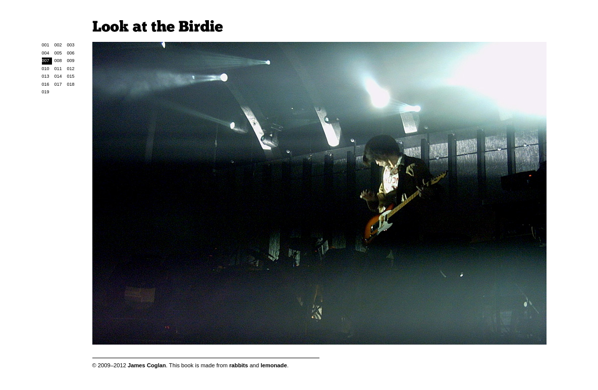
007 (45, 60)
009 (71, 60)
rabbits (238, 365)
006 (71, 52)
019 (45, 91)
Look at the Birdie (157, 26)
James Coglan (147, 365)
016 (45, 84)
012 (71, 68)
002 (58, 44)
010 (45, 68)
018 (71, 84)
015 (71, 76)
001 (45, 44)
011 (58, 68)
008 (58, 60)
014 (58, 76)
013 (45, 76)
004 (45, 52)
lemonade (273, 365)
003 (71, 44)
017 (58, 84)
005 (58, 52)
